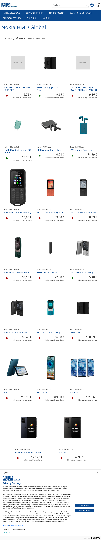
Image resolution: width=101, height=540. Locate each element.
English (6, 473)
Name (38, 38)
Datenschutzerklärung (16, 525)
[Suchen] (68, 5)
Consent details (7, 533)
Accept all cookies (84, 506)
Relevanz (22, 38)
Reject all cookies (84, 510)
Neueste (30, 38)
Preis (44, 38)
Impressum (6, 525)
